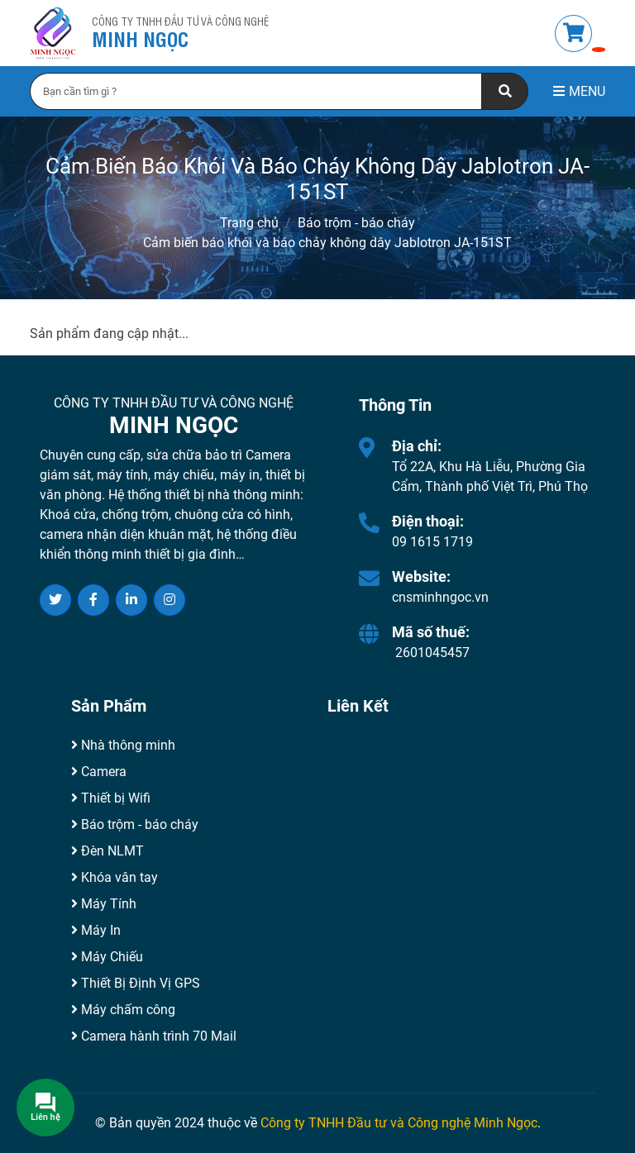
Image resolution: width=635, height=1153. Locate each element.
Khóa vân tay (114, 877)
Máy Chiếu (107, 957)
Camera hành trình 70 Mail (153, 1036)
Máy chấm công (123, 1009)
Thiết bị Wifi (110, 798)
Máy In (96, 930)
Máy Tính (103, 904)
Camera (99, 771)
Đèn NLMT (107, 851)
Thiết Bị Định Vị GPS (135, 983)
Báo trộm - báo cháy (356, 223)
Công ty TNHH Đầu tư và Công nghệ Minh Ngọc (398, 1123)
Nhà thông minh (123, 745)
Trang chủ (249, 223)
